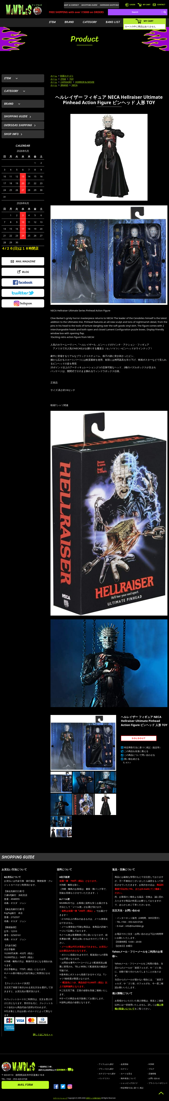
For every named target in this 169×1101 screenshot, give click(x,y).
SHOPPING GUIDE (89, 5)
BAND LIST (113, 22)
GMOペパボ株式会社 (93, 1098)
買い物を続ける (131, 758)
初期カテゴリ (66, 75)
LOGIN (130, 4)
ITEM (52, 22)
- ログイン (124, 1069)
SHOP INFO (11, 134)
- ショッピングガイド (129, 1083)
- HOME (150, 1064)
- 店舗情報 (151, 1073)
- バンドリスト (104, 1078)
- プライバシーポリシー (157, 1083)
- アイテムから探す (106, 1064)
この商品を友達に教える (136, 751)
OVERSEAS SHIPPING (109, 5)
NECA (74, 85)
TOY (71, 78)
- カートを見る (126, 1073)
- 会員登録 (124, 1064)
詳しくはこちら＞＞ (43, 1034)
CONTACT (159, 4)
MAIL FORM (25, 1084)
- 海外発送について (128, 1078)
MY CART (144, 4)
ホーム (53, 75)
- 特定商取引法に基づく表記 (131, 1087)
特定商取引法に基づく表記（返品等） (143, 747)
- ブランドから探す (106, 1069)
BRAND (69, 22)
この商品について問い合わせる (139, 754)
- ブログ (150, 1069)
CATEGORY (90, 22)
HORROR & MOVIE (84, 81)
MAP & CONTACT (71, 5)
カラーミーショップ (60, 1098)
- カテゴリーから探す (107, 1073)
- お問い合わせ (153, 1078)
